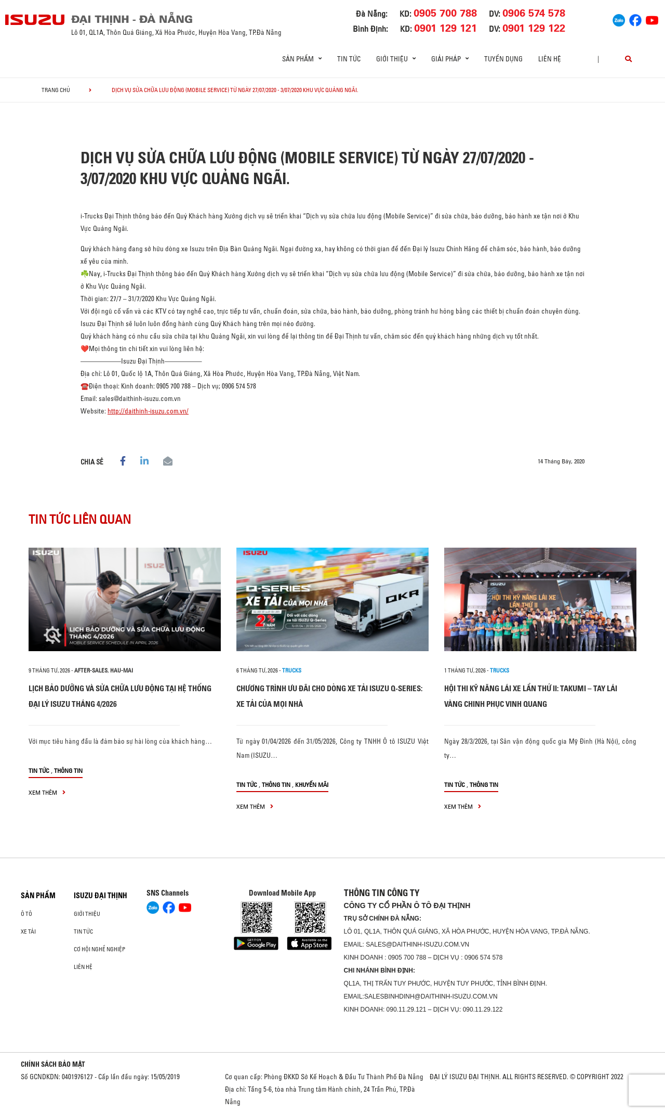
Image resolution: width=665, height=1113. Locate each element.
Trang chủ (56, 90)
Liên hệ (549, 59)
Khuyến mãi (311, 784)
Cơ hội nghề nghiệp (99, 949)
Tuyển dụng (503, 59)
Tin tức (349, 59)
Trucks (291, 670)
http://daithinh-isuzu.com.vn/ (148, 411)
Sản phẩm (38, 895)
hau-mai (121, 670)
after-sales (91, 670)
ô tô (26, 913)
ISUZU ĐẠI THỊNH (100, 895)
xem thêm (47, 792)
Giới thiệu (87, 913)
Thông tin (68, 770)
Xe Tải (28, 931)
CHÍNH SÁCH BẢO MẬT (53, 1064)
